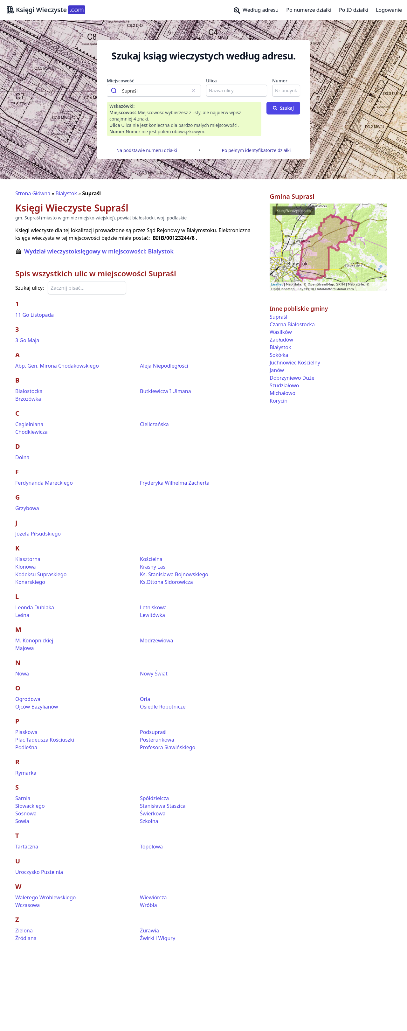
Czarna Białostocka (292, 324)
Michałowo (282, 393)
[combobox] (154, 91)
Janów (277, 370)
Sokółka (279, 354)
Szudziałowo (284, 385)
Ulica (211, 81)
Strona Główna (32, 193)
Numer (279, 81)
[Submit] (114, 91)
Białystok (280, 347)
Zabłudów (281, 339)
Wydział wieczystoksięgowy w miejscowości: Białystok (99, 251)
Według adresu (256, 10)
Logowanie (389, 9)
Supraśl (278, 316)
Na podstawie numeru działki (146, 150)
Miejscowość (120, 81)
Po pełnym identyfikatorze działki (256, 150)
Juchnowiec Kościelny (295, 362)
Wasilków (281, 332)
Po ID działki (353, 9)
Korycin (278, 400)
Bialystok (66, 193)
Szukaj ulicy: (29, 287)
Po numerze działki (308, 9)
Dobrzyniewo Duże (292, 377)
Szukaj (283, 108)
